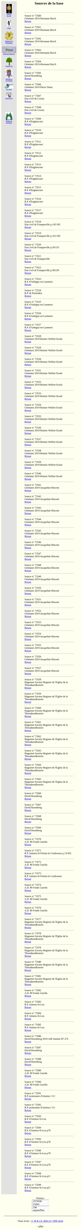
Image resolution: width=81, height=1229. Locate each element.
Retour (28, 21)
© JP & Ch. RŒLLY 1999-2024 (47, 1221)
